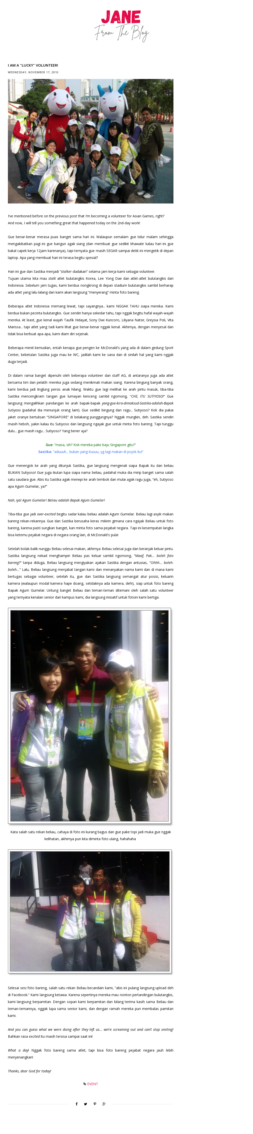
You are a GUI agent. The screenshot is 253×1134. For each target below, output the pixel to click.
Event (92, 1084)
